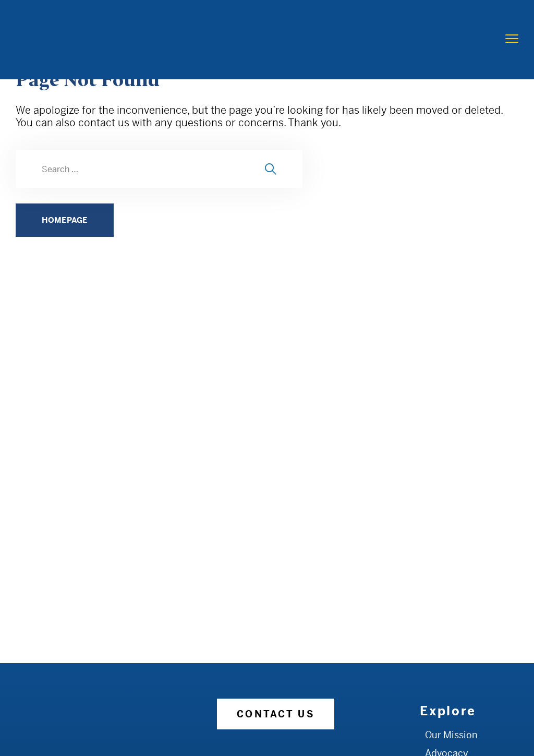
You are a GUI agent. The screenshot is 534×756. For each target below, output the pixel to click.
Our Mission (451, 735)
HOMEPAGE (65, 220)
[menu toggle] (511, 38)
